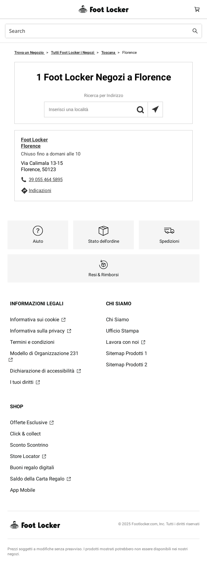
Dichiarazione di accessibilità (45, 371)
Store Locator (28, 456)
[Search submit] (195, 31)
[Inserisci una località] (103, 109)
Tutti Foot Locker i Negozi (73, 52)
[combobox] (103, 31)
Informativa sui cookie (37, 320)
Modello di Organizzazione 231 (43, 356)
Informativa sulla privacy (40, 331)
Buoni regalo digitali (32, 467)
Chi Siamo (117, 320)
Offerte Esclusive (31, 422)
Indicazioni (40, 190)
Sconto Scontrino (29, 445)
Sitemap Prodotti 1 (126, 353)
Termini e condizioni (32, 342)
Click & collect (25, 434)
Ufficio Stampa (122, 331)
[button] (140, 109)
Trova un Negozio (29, 52)
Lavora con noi (125, 342)
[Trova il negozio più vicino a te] (155, 109)
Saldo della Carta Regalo (40, 479)
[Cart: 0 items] (196, 9)
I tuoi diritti (25, 382)
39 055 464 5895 (46, 179)
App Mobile (22, 490)
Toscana (108, 52)
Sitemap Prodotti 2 (126, 365)
